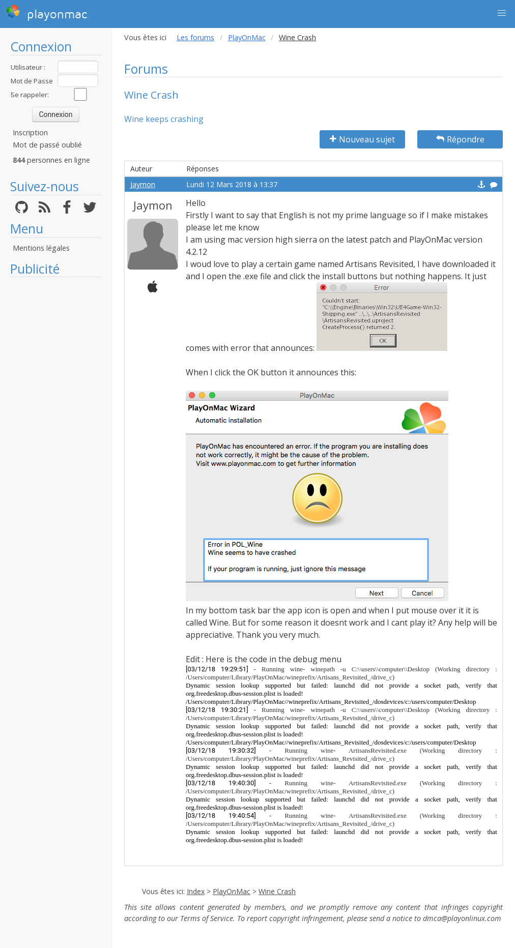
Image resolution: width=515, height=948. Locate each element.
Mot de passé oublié (47, 145)
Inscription (30, 132)
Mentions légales (41, 248)
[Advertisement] (55, 434)
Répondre (460, 139)
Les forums (195, 37)
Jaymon (142, 184)
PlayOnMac (247, 37)
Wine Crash (277, 891)
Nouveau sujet (362, 139)
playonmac (46, 12)
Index (196, 891)
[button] (502, 13)
